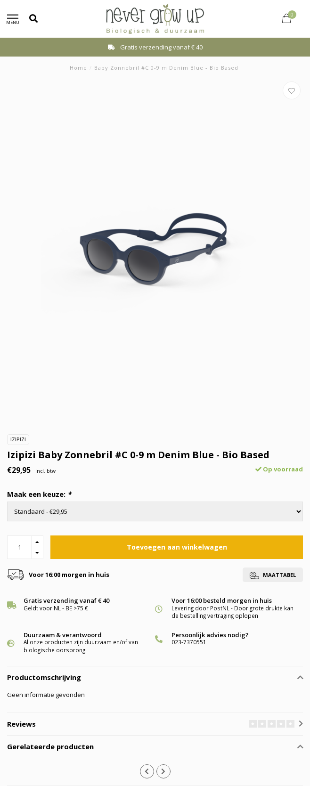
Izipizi (18, 439)
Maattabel (273, 575)
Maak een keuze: (39, 494)
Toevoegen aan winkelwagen (177, 547)
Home (78, 67)
